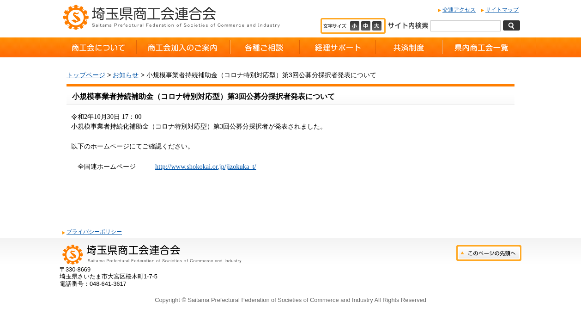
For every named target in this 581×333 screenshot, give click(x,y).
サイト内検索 (408, 24)
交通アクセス (459, 9)
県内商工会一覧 (481, 47)
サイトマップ (502, 9)
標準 (366, 26)
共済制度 (409, 47)
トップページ (86, 75)
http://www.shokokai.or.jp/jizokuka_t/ (205, 166)
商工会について (98, 47)
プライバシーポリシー (94, 231)
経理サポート (338, 47)
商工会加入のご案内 (183, 47)
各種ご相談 (265, 47)
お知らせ (126, 75)
